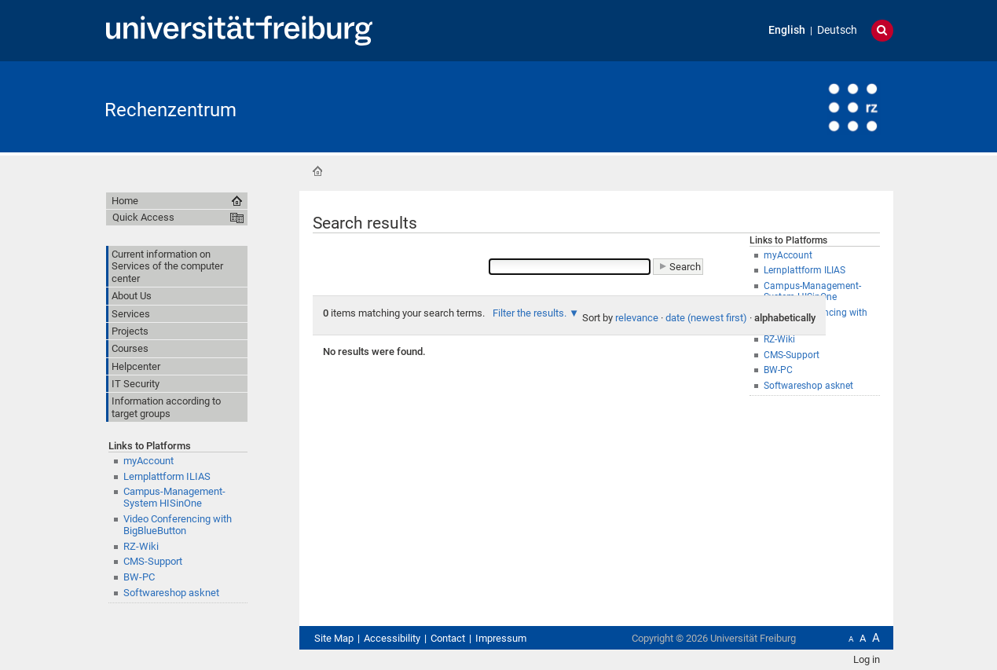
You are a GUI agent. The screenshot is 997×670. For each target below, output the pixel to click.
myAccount (148, 461)
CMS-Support (152, 561)
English (786, 30)
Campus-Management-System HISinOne (174, 497)
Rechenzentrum (170, 110)
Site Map (334, 638)
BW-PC (139, 577)
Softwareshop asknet (808, 385)
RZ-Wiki (141, 546)
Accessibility (392, 638)
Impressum (500, 638)
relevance (636, 318)
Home (317, 171)
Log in (866, 659)
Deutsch (837, 30)
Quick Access (143, 217)
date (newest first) (706, 318)
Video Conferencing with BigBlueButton (177, 524)
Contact (448, 638)
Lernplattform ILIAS (167, 476)
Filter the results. (531, 313)
